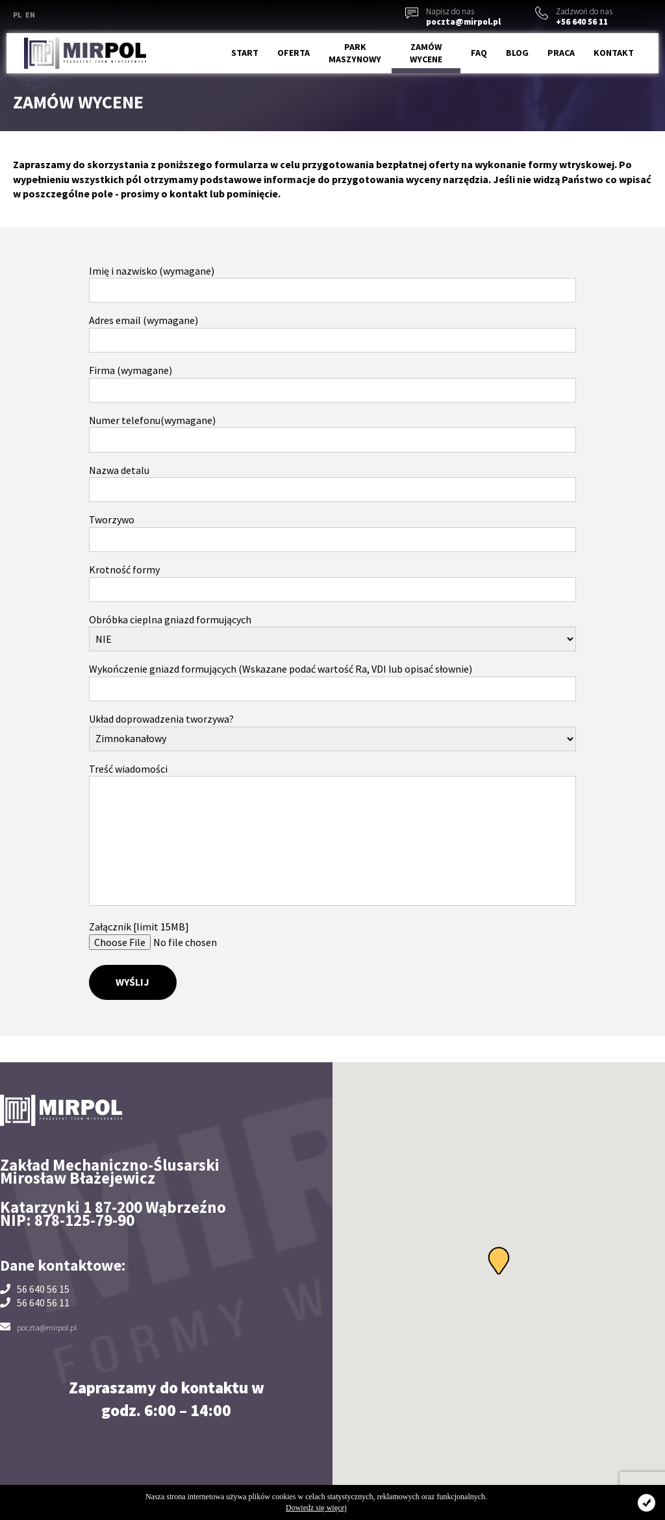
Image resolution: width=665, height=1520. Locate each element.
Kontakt (614, 52)
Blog (517, 52)
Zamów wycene (426, 53)
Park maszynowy (355, 53)
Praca (561, 52)
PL (17, 14)
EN (30, 14)
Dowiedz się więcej (316, 1507)
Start (244, 52)
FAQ (479, 52)
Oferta (293, 52)
